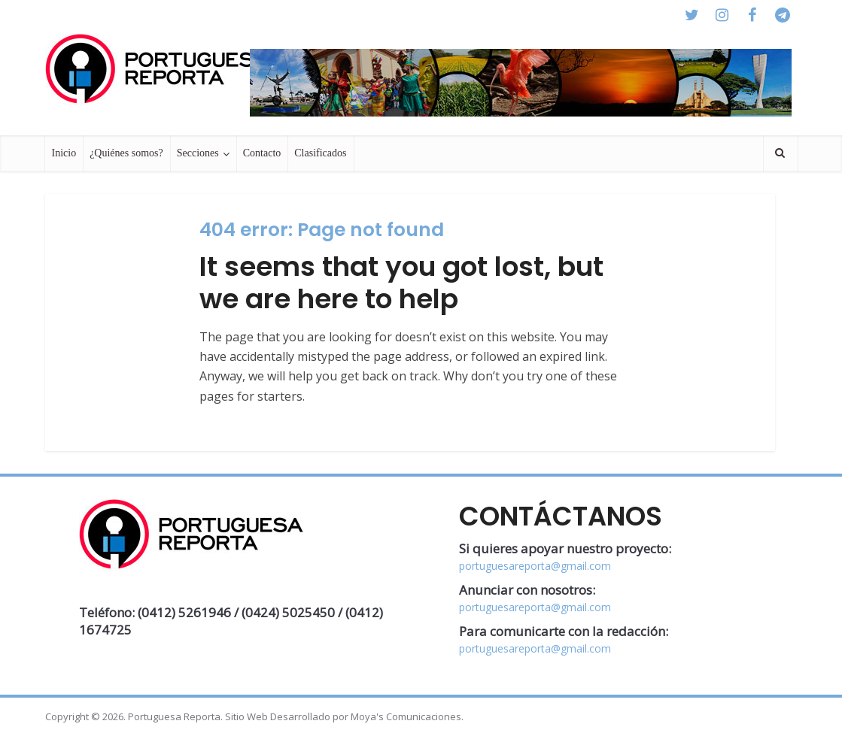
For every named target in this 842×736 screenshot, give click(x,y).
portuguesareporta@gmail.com (535, 566)
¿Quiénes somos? (126, 153)
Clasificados (320, 153)
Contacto (262, 153)
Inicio (64, 153)
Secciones (198, 153)
